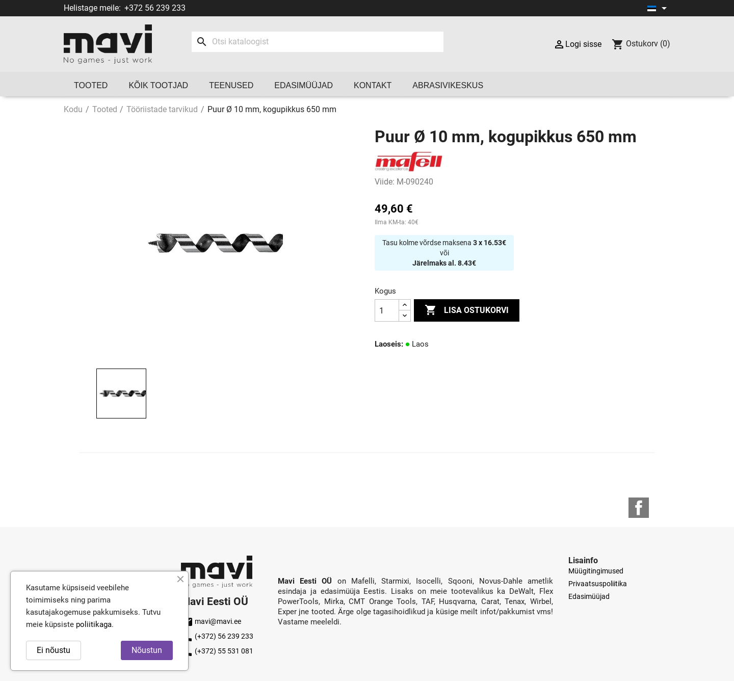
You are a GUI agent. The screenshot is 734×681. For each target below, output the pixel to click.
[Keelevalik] (658, 8)
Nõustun (147, 650)
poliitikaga (94, 624)
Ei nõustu (53, 650)
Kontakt (372, 85)
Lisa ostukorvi (467, 310)
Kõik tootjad (158, 85)
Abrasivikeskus (447, 85)
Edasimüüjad (303, 85)
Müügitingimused (595, 571)
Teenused (231, 85)
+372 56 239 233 (155, 8)
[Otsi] (317, 42)
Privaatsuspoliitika (597, 584)
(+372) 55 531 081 (217, 651)
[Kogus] (387, 310)
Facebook (638, 507)
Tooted (91, 85)
